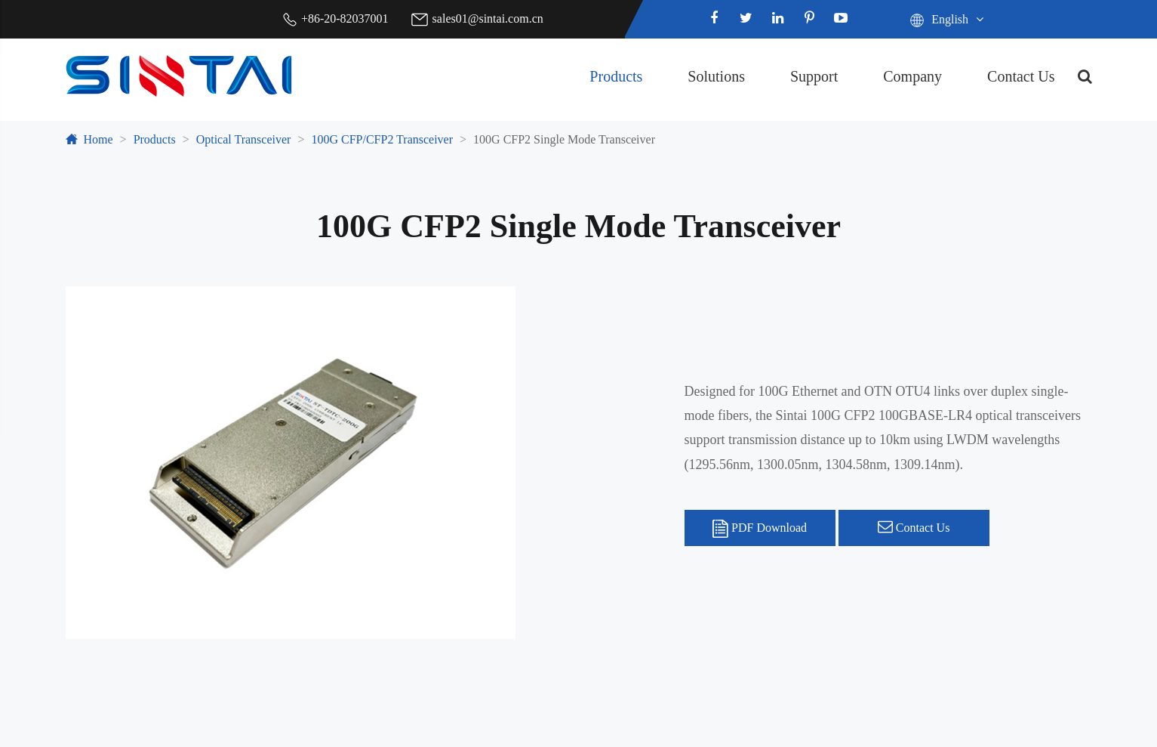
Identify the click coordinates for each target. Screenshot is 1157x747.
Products (615, 76)
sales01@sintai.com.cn (487, 18)
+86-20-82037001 (345, 18)
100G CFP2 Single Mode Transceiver (564, 139)
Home (98, 139)
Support (814, 76)
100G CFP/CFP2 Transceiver (382, 139)
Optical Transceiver (243, 139)
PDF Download (759, 529)
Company (912, 76)
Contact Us (1020, 76)
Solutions (716, 76)
